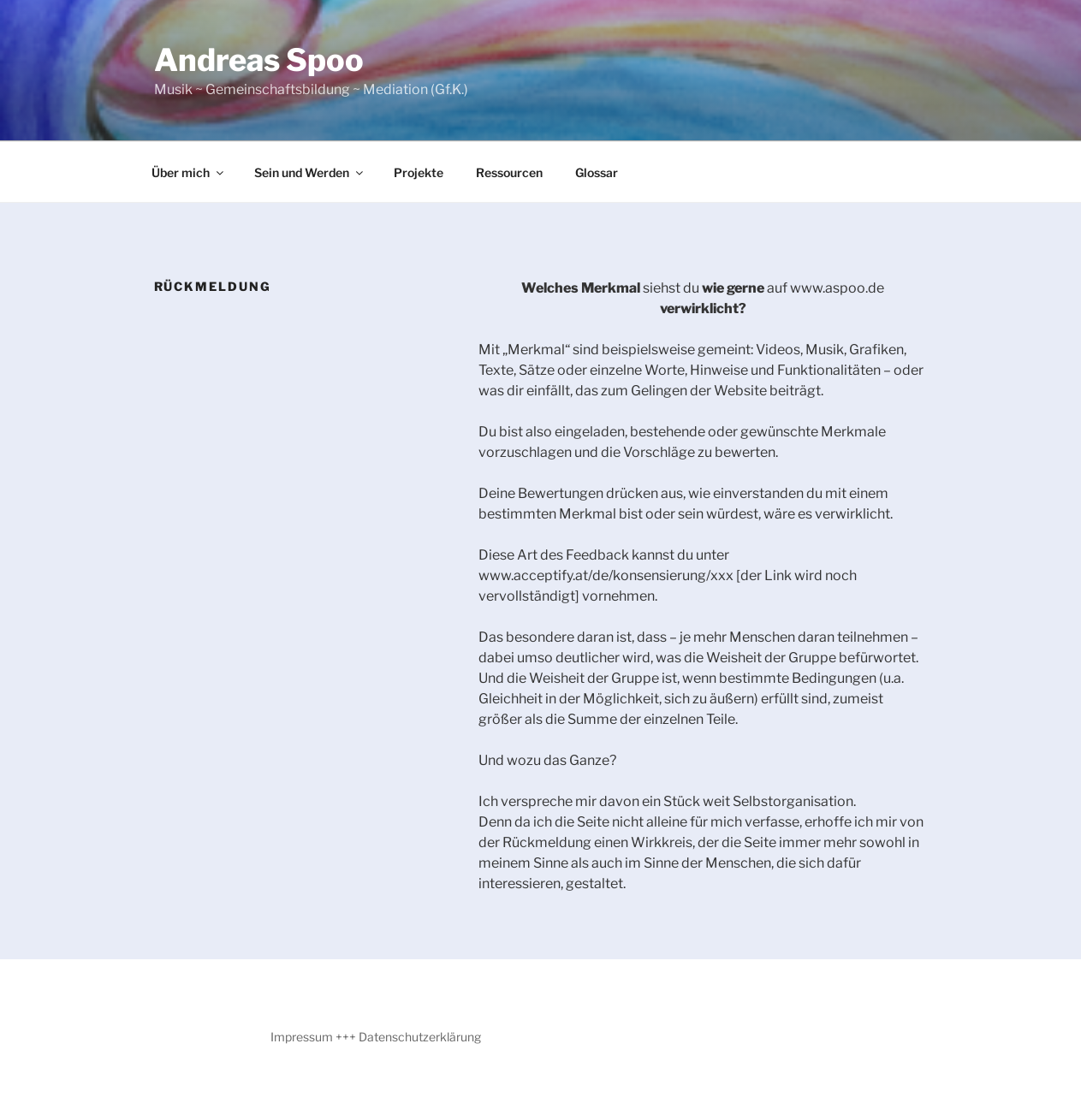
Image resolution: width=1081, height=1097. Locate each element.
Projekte (418, 172)
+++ (346, 1036)
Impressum (301, 1036)
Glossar (596, 172)
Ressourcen (509, 172)
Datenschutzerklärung (420, 1036)
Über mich (188, 172)
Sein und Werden (309, 172)
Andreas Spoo (259, 60)
